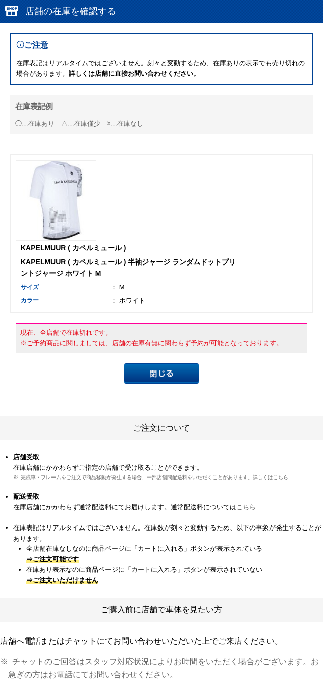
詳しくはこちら (270, 477)
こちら (246, 507)
